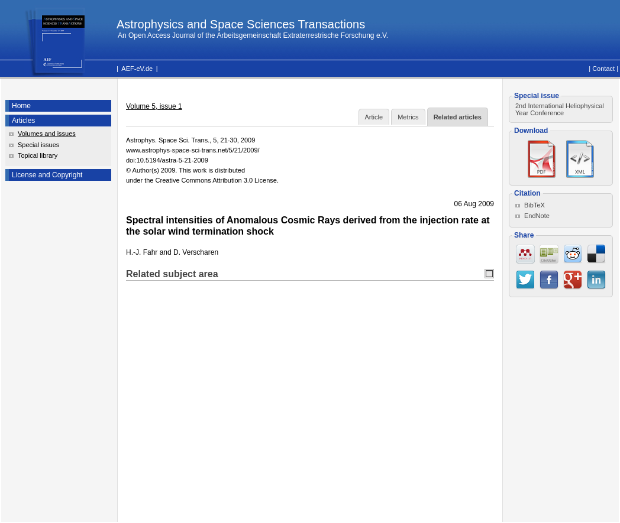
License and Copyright (47, 175)
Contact (603, 68)
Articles (23, 120)
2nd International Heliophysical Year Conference (559, 109)
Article (374, 117)
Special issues (38, 144)
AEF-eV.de (137, 68)
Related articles (458, 117)
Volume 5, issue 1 (154, 106)
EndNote (537, 215)
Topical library (37, 155)
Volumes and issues (47, 133)
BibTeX (534, 205)
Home (21, 106)
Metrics (408, 117)
